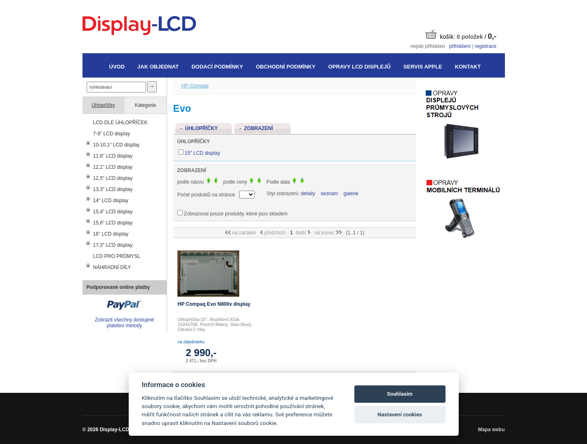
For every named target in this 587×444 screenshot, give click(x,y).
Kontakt (468, 67)
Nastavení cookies (399, 414)
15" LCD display (202, 153)
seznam (329, 193)
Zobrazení (258, 128)
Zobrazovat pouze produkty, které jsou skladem (236, 214)
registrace (486, 46)
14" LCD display (111, 200)
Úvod (117, 67)
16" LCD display (111, 234)
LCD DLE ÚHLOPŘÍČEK (120, 122)
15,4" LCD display (113, 212)
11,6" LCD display (113, 156)
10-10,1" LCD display (116, 145)
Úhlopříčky (103, 105)
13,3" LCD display (113, 189)
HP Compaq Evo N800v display (214, 304)
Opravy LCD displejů (359, 67)
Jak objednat (158, 67)
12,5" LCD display (113, 178)
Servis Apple (422, 67)
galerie (351, 193)
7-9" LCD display (111, 134)
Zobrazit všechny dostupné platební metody (124, 322)
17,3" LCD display (113, 245)
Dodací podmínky (217, 67)
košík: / (461, 34)
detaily (308, 193)
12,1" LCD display (113, 167)
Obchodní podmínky (285, 67)
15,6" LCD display (113, 223)
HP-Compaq (195, 86)
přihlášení (460, 46)
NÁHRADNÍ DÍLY (112, 267)
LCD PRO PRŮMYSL (117, 256)
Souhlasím (400, 394)
